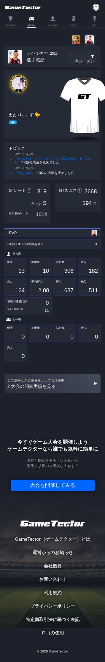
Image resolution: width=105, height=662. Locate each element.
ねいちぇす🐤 (24, 115)
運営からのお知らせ (52, 552)
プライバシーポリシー (52, 606)
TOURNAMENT (10, 25)
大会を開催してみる (52, 485)
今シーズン (84, 61)
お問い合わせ (52, 579)
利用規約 (53, 592)
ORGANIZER (53, 25)
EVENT (94, 25)
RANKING (73, 25)
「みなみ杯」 (25, 173)
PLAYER (31, 25)
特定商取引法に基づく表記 (53, 619)
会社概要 (53, 566)
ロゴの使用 (52, 632)
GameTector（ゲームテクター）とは (52, 539)
